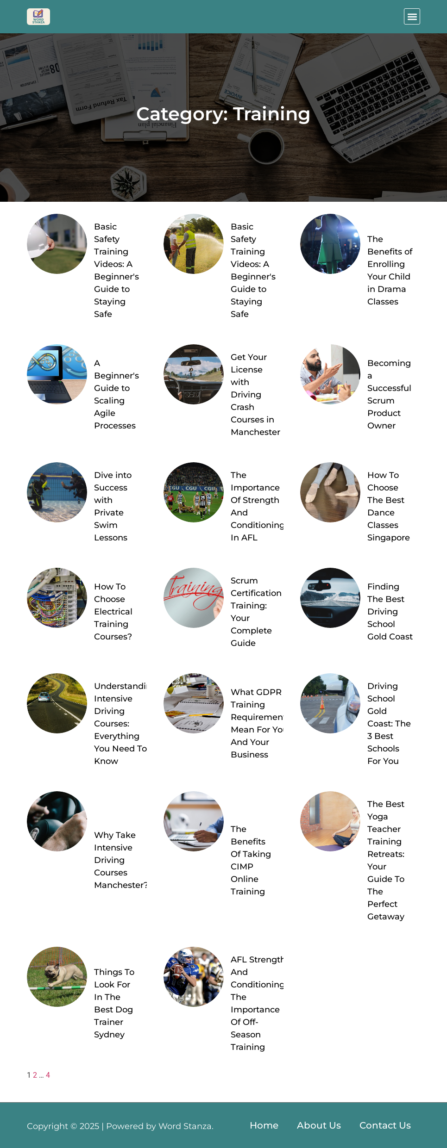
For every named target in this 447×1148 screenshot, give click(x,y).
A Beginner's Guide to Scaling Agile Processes (116, 394)
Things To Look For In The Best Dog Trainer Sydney (114, 1003)
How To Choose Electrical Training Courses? (113, 612)
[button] (412, 16)
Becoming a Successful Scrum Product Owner (389, 394)
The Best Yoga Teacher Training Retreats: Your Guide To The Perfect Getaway (385, 860)
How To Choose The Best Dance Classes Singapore (388, 506)
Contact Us (385, 1125)
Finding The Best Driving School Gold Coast (390, 612)
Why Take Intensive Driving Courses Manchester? (121, 860)
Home (264, 1125)
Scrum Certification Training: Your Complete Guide (256, 612)
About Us (319, 1125)
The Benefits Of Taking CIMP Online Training (251, 860)
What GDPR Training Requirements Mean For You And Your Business (260, 723)
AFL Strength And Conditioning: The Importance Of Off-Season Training (259, 1003)
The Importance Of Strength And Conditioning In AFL (258, 506)
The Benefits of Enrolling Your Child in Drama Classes (389, 270)
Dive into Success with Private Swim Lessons (113, 506)
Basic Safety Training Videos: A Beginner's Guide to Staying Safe (116, 270)
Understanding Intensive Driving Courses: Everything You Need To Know (125, 723)
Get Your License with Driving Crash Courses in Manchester (255, 394)
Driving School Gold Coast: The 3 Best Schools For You (389, 723)
